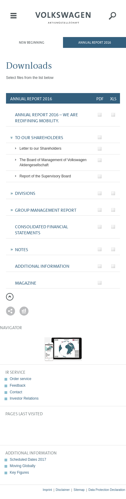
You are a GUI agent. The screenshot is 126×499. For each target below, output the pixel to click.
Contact (16, 392)
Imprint (47, 489)
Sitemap (79, 489)
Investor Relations (24, 398)
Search (112, 19)
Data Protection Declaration (106, 489)
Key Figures (19, 472)
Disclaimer (63, 489)
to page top (10, 297)
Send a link (10, 311)
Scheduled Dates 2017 (28, 459)
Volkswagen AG (63, 17)
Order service (20, 379)
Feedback (18, 385)
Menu (13, 19)
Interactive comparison (24, 311)
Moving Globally (22, 466)
